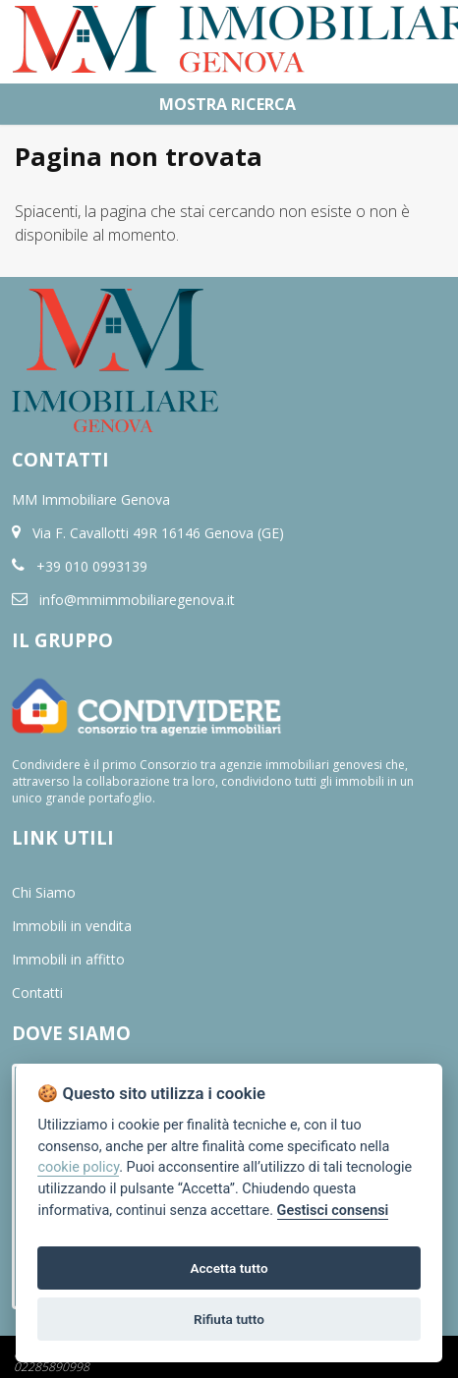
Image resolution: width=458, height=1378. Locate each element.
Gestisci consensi (333, 1210)
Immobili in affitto (68, 959)
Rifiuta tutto (229, 1319)
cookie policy (78, 1167)
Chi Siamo (44, 892)
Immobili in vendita (72, 925)
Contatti (37, 992)
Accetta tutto (228, 1268)
